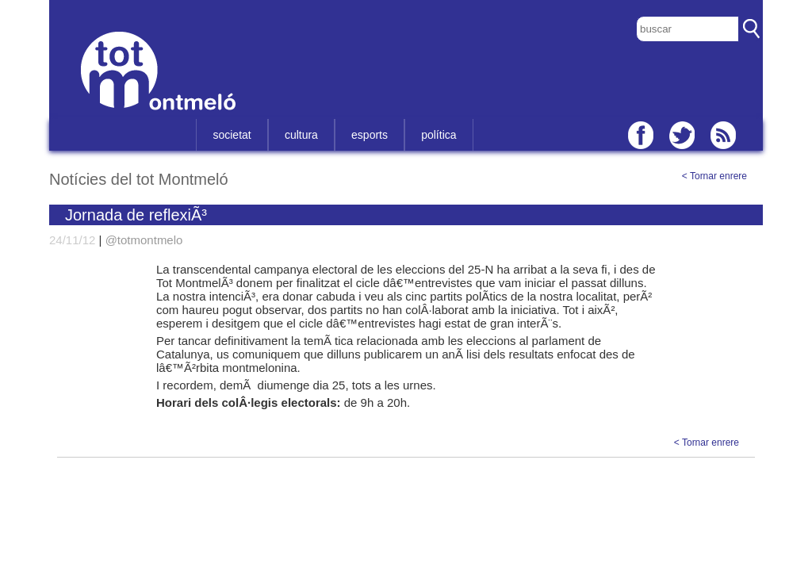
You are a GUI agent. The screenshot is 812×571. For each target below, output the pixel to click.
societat (232, 134)
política (438, 134)
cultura (301, 134)
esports (369, 134)
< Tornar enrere (714, 176)
